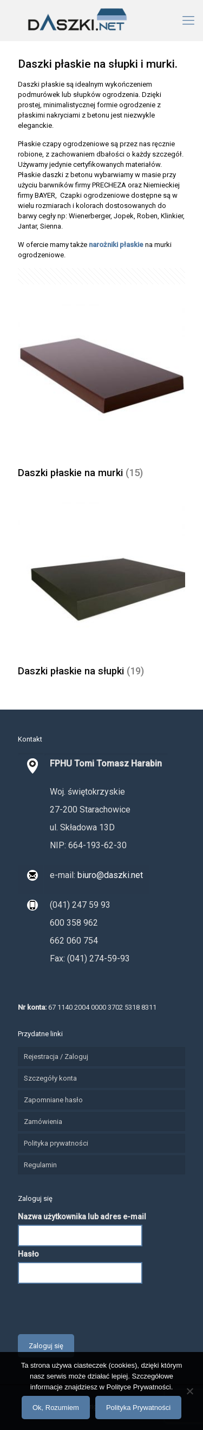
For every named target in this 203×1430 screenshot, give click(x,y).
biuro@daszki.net (109, 875)
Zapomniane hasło (53, 1100)
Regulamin (40, 1165)
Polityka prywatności (56, 1143)
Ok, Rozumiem (55, 1407)
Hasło (28, 1254)
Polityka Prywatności (138, 1407)
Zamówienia (43, 1121)
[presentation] (100, 1307)
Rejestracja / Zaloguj (56, 1056)
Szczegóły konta (50, 1078)
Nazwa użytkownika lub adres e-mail (82, 1216)
